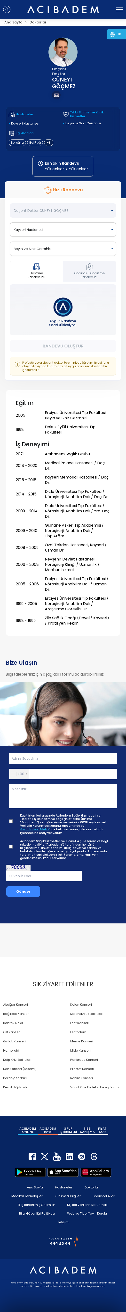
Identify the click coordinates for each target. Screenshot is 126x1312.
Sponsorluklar (104, 1196)
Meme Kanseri (81, 1041)
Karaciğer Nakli (15, 1078)
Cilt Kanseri (12, 1032)
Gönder (23, 891)
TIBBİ (87, 1130)
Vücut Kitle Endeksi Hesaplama (94, 1087)
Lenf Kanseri (79, 1023)
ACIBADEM (27, 1130)
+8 (49, 142)
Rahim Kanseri (81, 1078)
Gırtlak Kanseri (14, 1041)
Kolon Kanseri (81, 1004)
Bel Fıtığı (35, 142)
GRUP (68, 1130)
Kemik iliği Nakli (15, 1087)
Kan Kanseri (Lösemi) (20, 1069)
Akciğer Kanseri (15, 1004)
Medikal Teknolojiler (27, 1196)
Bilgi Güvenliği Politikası (37, 1213)
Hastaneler (63, 1187)
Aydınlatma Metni (34, 829)
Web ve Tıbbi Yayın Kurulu (87, 1213)
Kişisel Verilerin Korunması (87, 1204)
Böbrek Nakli (13, 1023)
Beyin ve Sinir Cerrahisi (83, 123)
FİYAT (102, 1130)
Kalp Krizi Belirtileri (17, 1059)
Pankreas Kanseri (84, 1059)
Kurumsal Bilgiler (68, 1196)
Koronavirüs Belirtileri (86, 1013)
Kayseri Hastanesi (25, 123)
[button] (19, 774)
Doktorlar (92, 1187)
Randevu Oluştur (63, 346)
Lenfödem (78, 1032)
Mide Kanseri (80, 1050)
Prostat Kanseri (82, 1069)
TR (119, 34)
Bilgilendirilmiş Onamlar (36, 1204)
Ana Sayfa (35, 1187)
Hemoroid (11, 1050)
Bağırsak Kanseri (16, 1013)
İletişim (63, 1222)
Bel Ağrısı (17, 142)
